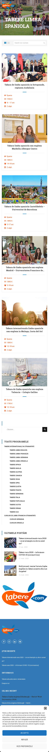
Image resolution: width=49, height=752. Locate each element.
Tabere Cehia (15, 479)
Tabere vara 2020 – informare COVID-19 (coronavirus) (20, 665)
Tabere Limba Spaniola (19, 461)
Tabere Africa (15, 465)
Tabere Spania (15, 508)
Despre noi (5, 683)
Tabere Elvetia (15, 486)
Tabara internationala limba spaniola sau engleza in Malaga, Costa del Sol (24, 330)
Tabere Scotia (15, 505)
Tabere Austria (16, 472)
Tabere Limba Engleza (18, 450)
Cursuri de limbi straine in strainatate (20, 515)
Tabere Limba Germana (19, 457)
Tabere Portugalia (17, 501)
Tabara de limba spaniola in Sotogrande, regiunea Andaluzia (25, 86)
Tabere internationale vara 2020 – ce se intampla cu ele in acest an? (32, 541)
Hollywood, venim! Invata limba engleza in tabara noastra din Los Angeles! (33, 568)
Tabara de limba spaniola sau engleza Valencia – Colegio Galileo (24, 390)
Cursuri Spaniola (17, 523)
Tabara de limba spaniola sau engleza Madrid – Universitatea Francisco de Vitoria (24, 269)
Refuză (24, 740)
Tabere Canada (16, 475)
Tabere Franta (15, 490)
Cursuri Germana (17, 519)
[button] (45, 708)
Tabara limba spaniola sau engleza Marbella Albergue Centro (24, 147)
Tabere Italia (15, 497)
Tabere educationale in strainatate (13, 679)
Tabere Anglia (15, 468)
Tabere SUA (14, 512)
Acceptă (25, 733)
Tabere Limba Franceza (19, 454)
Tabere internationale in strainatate (19, 446)
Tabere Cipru (15, 483)
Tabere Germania (16, 494)
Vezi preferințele (24, 746)
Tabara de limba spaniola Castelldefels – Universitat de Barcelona (24, 208)
